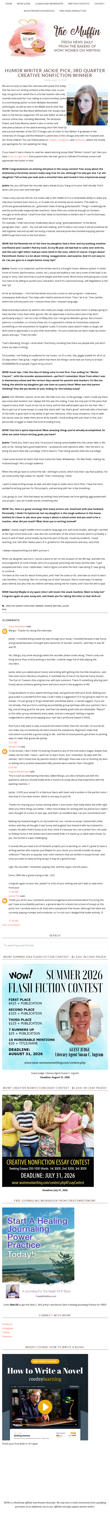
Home (8, 3)
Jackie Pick (14, 896)
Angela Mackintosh (19, 771)
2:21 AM (13, 742)
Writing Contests (78, 3)
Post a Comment (11, 925)
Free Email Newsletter (72, 11)
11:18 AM (13, 920)
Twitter (53, 139)
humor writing (53, 605)
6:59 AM (13, 767)
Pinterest (7, 1336)
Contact (99, 3)
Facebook (80, 139)
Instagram (63, 139)
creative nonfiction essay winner (24, 605)
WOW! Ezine (23, 3)
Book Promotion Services (39, 11)
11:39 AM (13, 891)
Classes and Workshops (49, 3)
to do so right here (18, 156)
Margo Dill (14, 746)
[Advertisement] (55, 1473)
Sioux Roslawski (17, 626)
